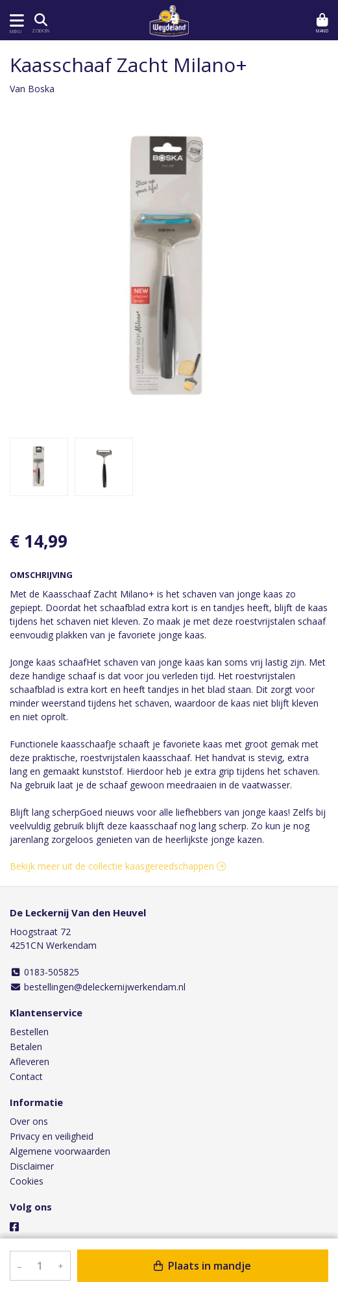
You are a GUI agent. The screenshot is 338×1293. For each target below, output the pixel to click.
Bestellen (29, 1031)
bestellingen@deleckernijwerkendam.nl (98, 987)
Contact (26, 1076)
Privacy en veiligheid (51, 1136)
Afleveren (29, 1061)
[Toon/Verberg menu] (14, 20)
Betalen (26, 1046)
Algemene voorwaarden (60, 1151)
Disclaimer (32, 1166)
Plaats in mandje (202, 1266)
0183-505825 (44, 972)
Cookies (26, 1181)
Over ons (29, 1121)
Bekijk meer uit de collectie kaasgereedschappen (118, 866)
